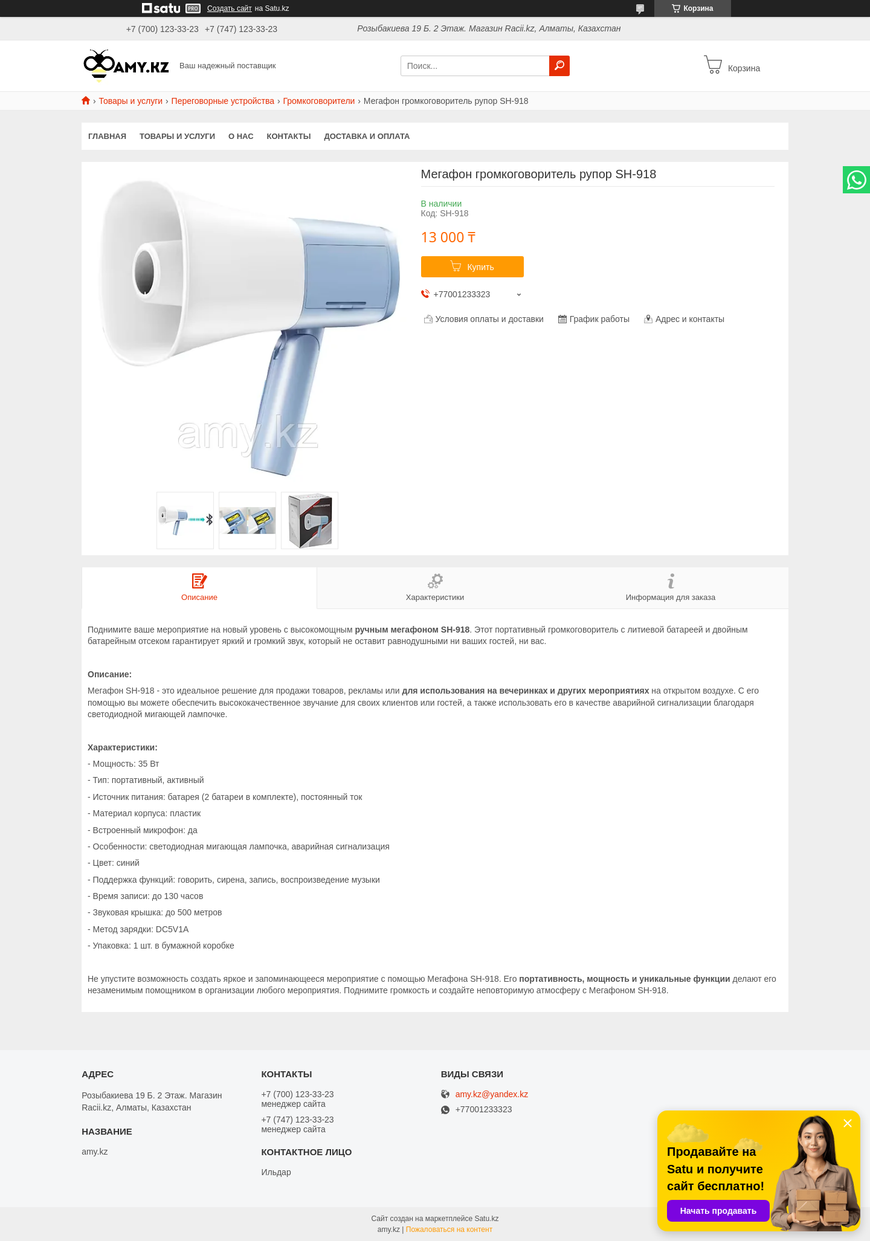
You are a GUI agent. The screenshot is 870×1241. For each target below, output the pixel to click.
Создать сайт (229, 8)
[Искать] (559, 66)
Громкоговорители (319, 101)
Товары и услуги (130, 101)
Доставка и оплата (367, 136)
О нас (241, 136)
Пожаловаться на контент (449, 1229)
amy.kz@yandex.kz (492, 1094)
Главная (107, 136)
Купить (480, 267)
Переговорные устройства (223, 101)
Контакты (289, 136)
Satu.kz (486, 1218)
